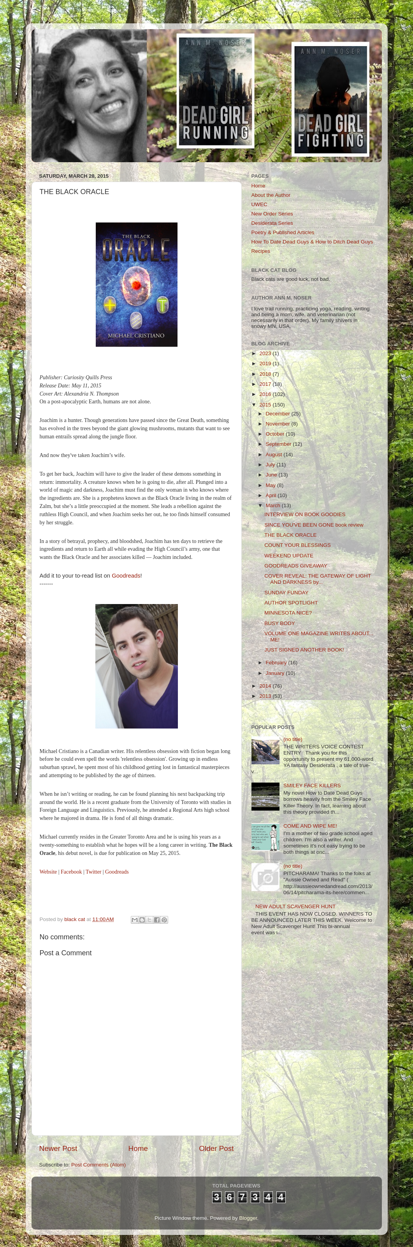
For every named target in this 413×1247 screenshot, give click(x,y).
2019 (265, 363)
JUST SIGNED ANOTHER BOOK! (304, 650)
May (271, 485)
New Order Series (272, 214)
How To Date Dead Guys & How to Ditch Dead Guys (312, 242)
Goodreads (126, 576)
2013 (265, 696)
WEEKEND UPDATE (288, 556)
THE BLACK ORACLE (290, 535)
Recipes (261, 251)
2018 (265, 374)
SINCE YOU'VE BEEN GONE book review (313, 525)
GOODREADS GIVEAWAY (295, 566)
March (274, 505)
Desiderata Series (272, 223)
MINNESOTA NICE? (288, 613)
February (277, 663)
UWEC (259, 204)
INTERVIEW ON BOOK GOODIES (304, 514)
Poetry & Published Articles (283, 232)
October (276, 434)
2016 (265, 394)
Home (138, 1148)
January (276, 673)
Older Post (216, 1148)
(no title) (292, 739)
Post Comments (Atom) (98, 1165)
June (272, 475)
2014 (265, 686)
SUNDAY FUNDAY (286, 592)
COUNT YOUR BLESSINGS (297, 545)
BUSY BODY (279, 623)
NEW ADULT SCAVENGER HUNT (295, 906)
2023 (265, 353)
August (275, 454)
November (279, 424)
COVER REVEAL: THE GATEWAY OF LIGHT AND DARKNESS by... (317, 579)
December (279, 414)
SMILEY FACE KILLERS (312, 785)
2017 (265, 384)
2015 (265, 405)
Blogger (248, 1218)
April (272, 495)
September (279, 444)
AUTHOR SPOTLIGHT (291, 603)
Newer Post (58, 1148)
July (271, 465)
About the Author (271, 195)
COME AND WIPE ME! (310, 826)
